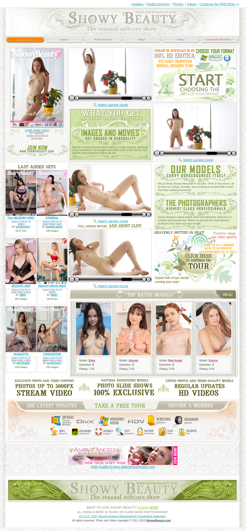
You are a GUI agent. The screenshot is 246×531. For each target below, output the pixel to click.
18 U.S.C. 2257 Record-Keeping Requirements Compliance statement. (122, 516)
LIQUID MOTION (52, 354)
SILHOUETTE (20, 354)
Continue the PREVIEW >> (219, 4)
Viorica (213, 360)
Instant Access (25, 39)
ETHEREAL (52, 218)
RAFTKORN (23, 363)
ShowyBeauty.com (158, 520)
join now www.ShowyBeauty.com (37, 151)
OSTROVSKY (23, 227)
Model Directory (158, 4)
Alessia (133, 360)
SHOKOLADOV (54, 227)
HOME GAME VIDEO (37, 130)
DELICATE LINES (20, 286)
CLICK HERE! (148, 507)
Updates (137, 4)
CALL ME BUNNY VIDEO (20, 218)
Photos (178, 4)
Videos (192, 4)
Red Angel (175, 360)
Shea (91, 360)
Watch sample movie (113, 105)
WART (23, 295)
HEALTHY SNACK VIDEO (52, 286)
